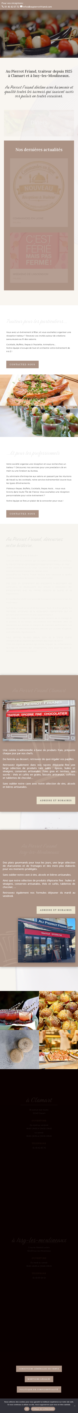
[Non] (74, 1405)
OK (27, 1409)
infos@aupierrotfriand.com (37, 6)
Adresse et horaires (56, 800)
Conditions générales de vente (39, 1369)
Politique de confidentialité (39, 1389)
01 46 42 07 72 (12, 6)
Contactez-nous (22, 364)
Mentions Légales (39, 1379)
